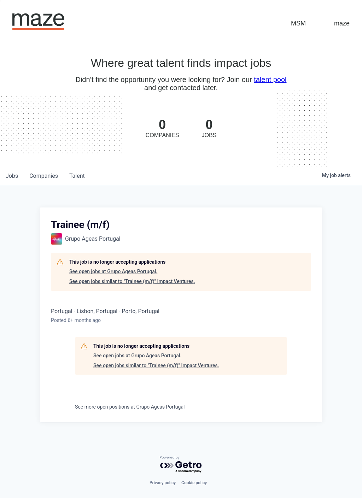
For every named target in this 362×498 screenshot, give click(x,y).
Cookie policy (194, 482)
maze (342, 23)
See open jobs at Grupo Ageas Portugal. (113, 271)
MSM (298, 23)
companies (43, 175)
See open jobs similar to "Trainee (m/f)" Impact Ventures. (132, 281)
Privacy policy (163, 482)
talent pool (270, 79)
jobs (12, 175)
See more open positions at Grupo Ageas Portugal (130, 407)
